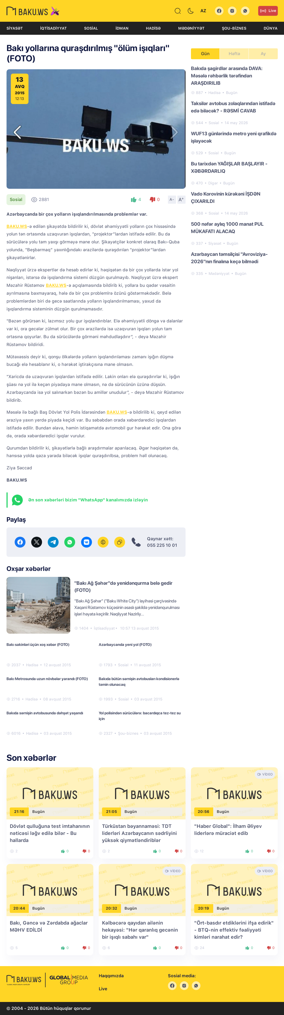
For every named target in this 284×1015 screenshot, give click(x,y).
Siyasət (15, 28)
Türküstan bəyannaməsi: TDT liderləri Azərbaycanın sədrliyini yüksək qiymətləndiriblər (139, 833)
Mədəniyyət (191, 28)
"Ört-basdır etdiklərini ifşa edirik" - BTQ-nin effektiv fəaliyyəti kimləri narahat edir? (234, 930)
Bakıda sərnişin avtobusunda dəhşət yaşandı (45, 713)
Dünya (270, 28)
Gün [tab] (205, 53)
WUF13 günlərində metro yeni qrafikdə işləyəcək (233, 137)
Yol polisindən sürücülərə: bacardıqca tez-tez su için (140, 716)
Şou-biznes (234, 28)
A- (172, 199)
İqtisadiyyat (53, 28)
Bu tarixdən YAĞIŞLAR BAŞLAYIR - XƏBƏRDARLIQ (229, 167)
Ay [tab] (263, 53)
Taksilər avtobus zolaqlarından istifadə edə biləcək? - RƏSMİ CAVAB (233, 107)
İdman (122, 28)
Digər (213, 183)
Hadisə (153, 28)
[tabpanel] (234, 170)
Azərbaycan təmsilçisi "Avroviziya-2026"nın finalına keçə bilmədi (229, 257)
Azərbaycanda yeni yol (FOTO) (125, 644)
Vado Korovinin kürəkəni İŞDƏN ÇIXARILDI (225, 197)
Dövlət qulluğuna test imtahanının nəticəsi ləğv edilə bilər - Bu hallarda (50, 833)
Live (268, 11)
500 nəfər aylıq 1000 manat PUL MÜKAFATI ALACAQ (227, 227)
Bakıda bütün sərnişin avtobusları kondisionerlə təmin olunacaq (139, 682)
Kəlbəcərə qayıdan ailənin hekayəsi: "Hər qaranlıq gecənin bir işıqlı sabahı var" (140, 930)
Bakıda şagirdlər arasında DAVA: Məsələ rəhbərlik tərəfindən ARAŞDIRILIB (227, 75)
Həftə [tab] (234, 53)
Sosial (91, 28)
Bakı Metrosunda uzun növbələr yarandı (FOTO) (47, 679)
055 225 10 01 (162, 545)
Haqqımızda (111, 975)
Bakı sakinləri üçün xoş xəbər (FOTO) (38, 644)
